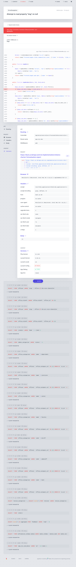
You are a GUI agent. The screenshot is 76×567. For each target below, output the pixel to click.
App (5, 126)
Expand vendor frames (13, 25)
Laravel (27, 558)
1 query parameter (13, 292)
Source (13, 558)
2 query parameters (13, 537)
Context (6, 148)
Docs (20, 558)
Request (6, 134)
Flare (49, 558)
